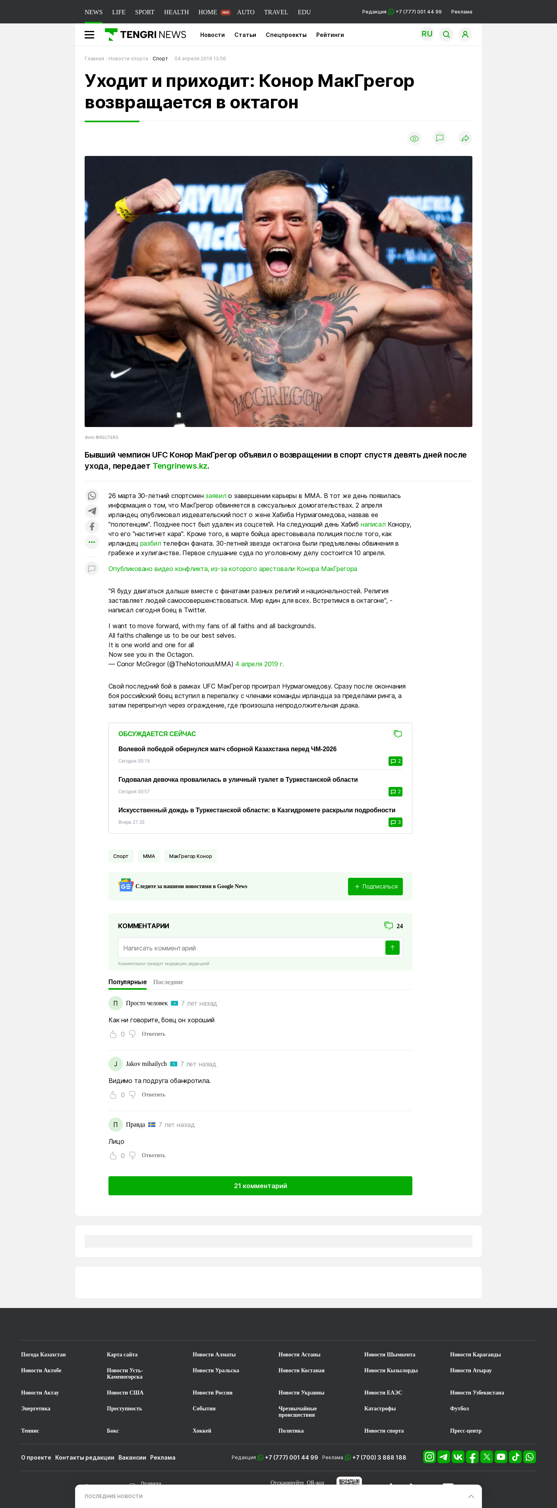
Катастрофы (380, 1409)
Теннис (30, 1431)
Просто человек (147, 1003)
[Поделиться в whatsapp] (92, 496)
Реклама (461, 12)
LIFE (119, 12)
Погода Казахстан (43, 1355)
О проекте (36, 1457)
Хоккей (202, 1431)
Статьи (245, 34)
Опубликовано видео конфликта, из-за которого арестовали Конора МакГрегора (232, 569)
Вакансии (132, 1457)
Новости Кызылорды (391, 1370)
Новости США (125, 1393)
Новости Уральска (216, 1370)
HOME (207, 12)
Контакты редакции (84, 1457)
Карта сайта (122, 1355)
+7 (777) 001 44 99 (291, 1457)
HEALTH (176, 12)
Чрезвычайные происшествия (297, 1412)
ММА (149, 856)
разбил (150, 543)
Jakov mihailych (146, 1063)
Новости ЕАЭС (383, 1393)
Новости (212, 34)
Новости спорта (384, 1431)
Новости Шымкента (390, 1355)
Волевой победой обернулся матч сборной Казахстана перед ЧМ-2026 (227, 749)
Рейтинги (330, 34)
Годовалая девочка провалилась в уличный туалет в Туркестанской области (238, 779)
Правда (135, 1124)
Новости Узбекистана (477, 1393)
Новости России (212, 1393)
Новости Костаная (301, 1370)
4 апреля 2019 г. (259, 664)
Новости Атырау (471, 1370)
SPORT (145, 12)
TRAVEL (276, 12)
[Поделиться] (465, 138)
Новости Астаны (299, 1355)
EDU (304, 12)
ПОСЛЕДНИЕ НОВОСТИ (114, 1496)
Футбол (459, 1409)
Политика (291, 1431)
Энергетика (35, 1409)
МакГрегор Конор (190, 856)
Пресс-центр (466, 1431)
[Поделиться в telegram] (92, 511)
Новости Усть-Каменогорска (125, 1374)
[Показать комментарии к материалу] (92, 569)
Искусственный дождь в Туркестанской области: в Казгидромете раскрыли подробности (256, 810)
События (204, 1409)
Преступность (124, 1409)
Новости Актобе (41, 1370)
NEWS (94, 12)
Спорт (121, 856)
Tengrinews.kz (180, 466)
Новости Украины (301, 1393)
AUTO (246, 12)
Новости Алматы (214, 1355)
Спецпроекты (286, 34)
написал (373, 524)
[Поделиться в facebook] (92, 527)
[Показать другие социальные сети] (92, 542)
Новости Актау (40, 1393)
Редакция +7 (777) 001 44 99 (402, 12)
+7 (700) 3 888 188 (379, 1457)
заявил (215, 496)
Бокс (113, 1431)
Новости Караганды (475, 1355)
